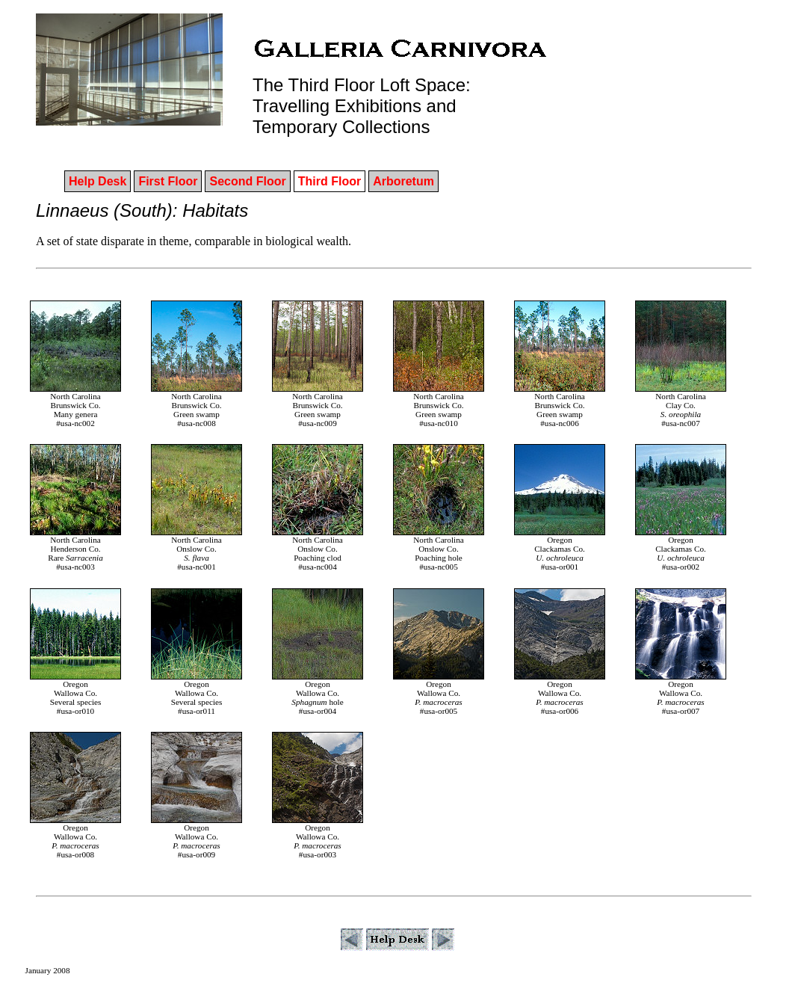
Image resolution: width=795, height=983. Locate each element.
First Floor (167, 181)
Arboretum (403, 181)
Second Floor (247, 181)
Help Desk (97, 181)
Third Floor (329, 181)
